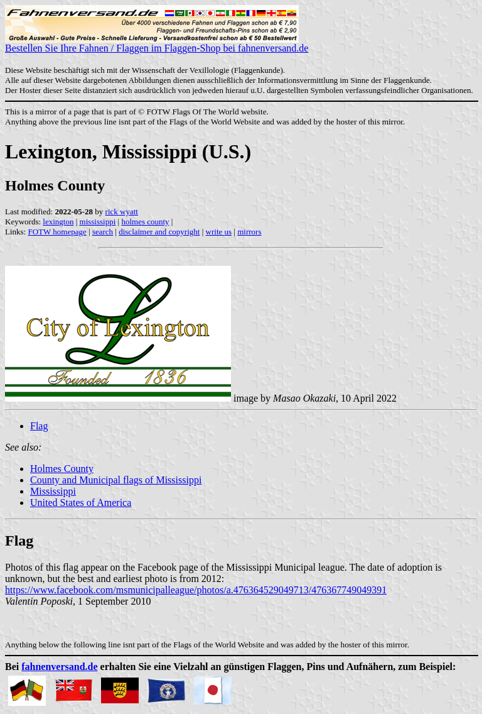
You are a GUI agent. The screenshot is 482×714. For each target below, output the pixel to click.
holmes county (145, 221)
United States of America (80, 502)
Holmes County (62, 468)
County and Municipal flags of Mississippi (115, 480)
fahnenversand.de (59, 666)
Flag (39, 425)
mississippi (98, 221)
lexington (58, 221)
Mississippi (53, 491)
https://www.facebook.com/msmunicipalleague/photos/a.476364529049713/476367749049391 (196, 590)
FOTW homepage (57, 231)
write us (219, 231)
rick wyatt (121, 211)
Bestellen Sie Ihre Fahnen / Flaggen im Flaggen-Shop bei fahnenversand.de (156, 43)
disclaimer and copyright (159, 231)
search (102, 231)
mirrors (249, 231)
